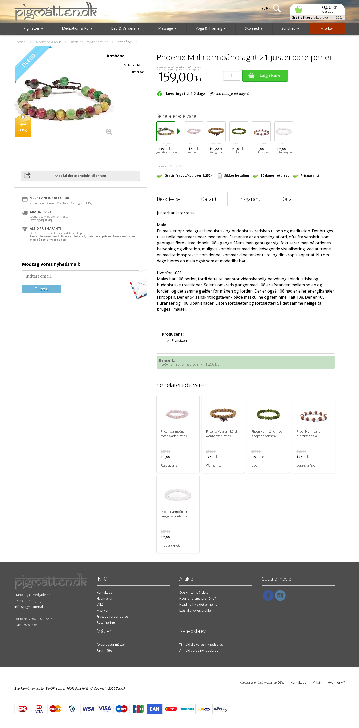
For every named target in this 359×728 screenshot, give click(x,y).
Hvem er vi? (336, 682)
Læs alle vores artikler (195, 610)
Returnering (106, 622)
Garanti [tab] (209, 199)
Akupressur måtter (111, 644)
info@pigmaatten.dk (29, 606)
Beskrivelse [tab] (169, 199)
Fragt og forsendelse (112, 616)
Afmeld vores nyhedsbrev (198, 650)
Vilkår (101, 604)
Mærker (103, 610)
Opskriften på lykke (194, 592)
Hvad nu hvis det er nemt (198, 604)
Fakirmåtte (104, 650)
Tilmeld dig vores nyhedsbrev (201, 644)
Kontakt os (104, 592)
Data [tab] (286, 199)
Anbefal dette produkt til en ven (80, 176)
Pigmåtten (179, 340)
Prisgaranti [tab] (249, 199)
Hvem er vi (104, 598)
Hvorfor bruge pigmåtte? (197, 598)
